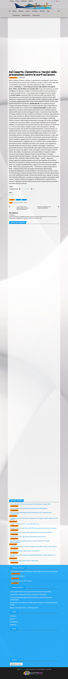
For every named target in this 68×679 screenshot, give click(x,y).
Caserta (25, 202)
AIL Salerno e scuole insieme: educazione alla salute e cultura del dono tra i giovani (32, 555)
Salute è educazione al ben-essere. (21, 581)
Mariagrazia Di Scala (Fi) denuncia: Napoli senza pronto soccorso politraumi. (34, 571)
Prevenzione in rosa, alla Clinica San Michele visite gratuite (28, 536)
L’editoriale (42, 11)
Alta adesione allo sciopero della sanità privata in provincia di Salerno (31, 532)
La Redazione (24, 1)
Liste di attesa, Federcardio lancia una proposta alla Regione (28, 508)
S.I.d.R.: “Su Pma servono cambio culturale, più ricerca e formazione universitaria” (23, 208)
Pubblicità (30, 1)
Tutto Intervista (16, 15)
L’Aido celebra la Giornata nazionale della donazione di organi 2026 (30, 504)
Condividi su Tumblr (13, 188)
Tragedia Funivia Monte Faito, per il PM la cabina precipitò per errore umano (33, 528)
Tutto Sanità (23, 669)
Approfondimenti (26, 15)
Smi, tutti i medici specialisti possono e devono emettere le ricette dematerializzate (29, 541)
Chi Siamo (13, 616)
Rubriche (21, 11)
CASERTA (18, 199)
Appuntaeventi (36, 15)
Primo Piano (35, 11)
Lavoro (28, 11)
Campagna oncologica (17, 576)
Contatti (17, 1)
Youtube (57, 1)
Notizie (15, 11)
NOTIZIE (24, 199)
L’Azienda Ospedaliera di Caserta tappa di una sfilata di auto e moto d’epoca (33, 546)
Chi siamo (12, 1)
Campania (21, 202)
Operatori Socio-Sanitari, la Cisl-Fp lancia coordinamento (44, 207)
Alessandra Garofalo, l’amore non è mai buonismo (25, 551)
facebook (52, 1)
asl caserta (15, 202)
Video (48, 11)
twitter (54, 1)
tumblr (59, 1)
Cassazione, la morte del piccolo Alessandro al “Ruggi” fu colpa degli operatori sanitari (33, 518)
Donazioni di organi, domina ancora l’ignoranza (24, 560)
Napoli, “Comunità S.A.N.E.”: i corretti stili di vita (24, 524)
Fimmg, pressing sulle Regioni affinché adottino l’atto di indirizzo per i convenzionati (31, 513)
